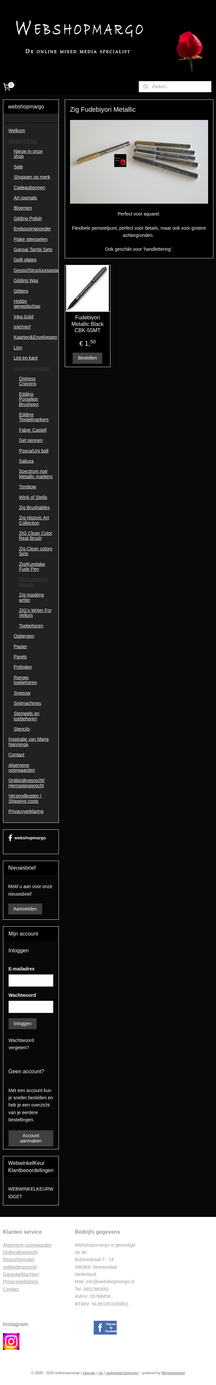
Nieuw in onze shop (28, 154)
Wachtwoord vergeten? (21, 1044)
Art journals (25, 197)
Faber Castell (32, 430)
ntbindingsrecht (22, 1252)
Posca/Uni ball (34, 450)
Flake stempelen (31, 239)
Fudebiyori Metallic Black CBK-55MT (87, 324)
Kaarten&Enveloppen (35, 337)
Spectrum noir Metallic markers (36, 474)
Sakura (26, 461)
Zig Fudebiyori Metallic (33, 582)
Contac (10, 1289)
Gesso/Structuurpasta (36, 270)
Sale (18, 166)
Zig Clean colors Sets (35, 551)
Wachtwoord (22, 995)
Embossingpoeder (32, 228)
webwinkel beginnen (122, 1373)
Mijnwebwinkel (173, 1373)
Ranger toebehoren (25, 680)
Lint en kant (25, 358)
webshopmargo (27, 838)
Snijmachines (27, 703)
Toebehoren (31, 625)
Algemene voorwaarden (22, 768)
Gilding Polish (28, 218)
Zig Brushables (34, 507)
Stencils (22, 729)
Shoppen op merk (32, 177)
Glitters (21, 291)
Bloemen (23, 208)
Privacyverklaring (26, 811)
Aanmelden (25, 908)
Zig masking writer (31, 597)
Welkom (17, 130)
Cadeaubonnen (29, 187)
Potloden (23, 667)
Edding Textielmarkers (34, 417)
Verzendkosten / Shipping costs (25, 798)
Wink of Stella (33, 497)
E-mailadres (22, 968)
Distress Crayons (27, 381)
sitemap (89, 1373)
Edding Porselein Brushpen (29, 399)
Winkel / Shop (23, 141)
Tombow (27, 486)
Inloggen (23, 1023)
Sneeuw (22, 693)
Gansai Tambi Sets (33, 249)
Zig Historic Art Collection (34, 520)
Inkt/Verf (22, 327)
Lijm (18, 347)
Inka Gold (24, 316)
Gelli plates (25, 259)
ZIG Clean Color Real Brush (35, 536)
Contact (16, 754)
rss (100, 1373)
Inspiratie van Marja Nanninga (29, 741)
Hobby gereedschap (27, 304)
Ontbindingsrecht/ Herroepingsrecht (27, 783)
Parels (20, 656)
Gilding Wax (26, 280)
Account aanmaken (30, 1138)
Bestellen (87, 358)
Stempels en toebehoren (26, 716)
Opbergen (24, 636)
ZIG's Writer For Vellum (35, 613)
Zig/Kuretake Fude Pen (32, 567)
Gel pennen (31, 440)
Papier (20, 646)
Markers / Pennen (32, 368)
